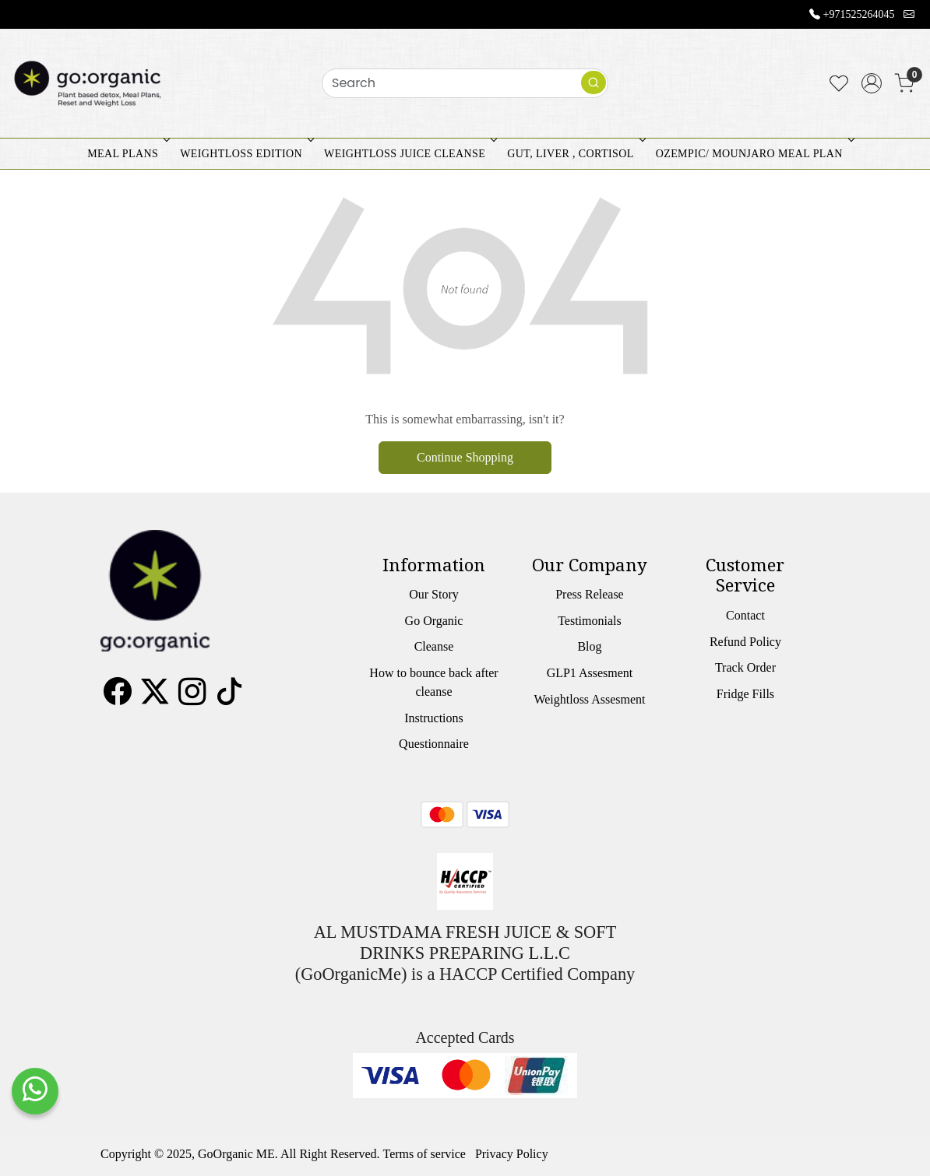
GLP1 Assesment (590, 672)
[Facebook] (117, 697)
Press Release (589, 594)
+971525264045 (859, 14)
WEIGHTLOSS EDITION (245, 154)
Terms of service (424, 1153)
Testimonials (590, 620)
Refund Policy (745, 641)
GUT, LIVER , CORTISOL (574, 154)
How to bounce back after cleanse (433, 682)
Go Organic (434, 620)
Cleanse (434, 646)
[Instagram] (192, 697)
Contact (745, 615)
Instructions (433, 718)
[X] (155, 697)
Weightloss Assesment (589, 699)
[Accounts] (871, 83)
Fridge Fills (745, 693)
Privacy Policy (511, 1153)
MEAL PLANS (127, 154)
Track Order (745, 667)
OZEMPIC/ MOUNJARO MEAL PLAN (753, 154)
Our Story (434, 594)
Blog (589, 646)
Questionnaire (434, 743)
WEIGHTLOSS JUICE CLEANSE (409, 154)
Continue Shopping (465, 457)
